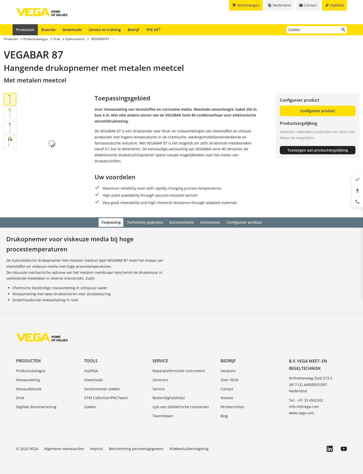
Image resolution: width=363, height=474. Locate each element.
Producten (25, 29)
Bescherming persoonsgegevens (136, 448)
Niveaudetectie (29, 388)
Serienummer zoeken (102, 388)
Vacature (228, 370)
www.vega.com (301, 412)
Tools (91, 360)
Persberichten (232, 406)
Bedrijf (133, 29)
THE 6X (153, 29)
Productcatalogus (30, 370)
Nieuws (227, 397)
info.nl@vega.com (304, 405)
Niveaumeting (28, 379)
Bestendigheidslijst (169, 397)
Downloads (72, 29)
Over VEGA (229, 379)
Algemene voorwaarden (64, 448)
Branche (48, 29)
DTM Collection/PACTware (106, 397)
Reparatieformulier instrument (179, 370)
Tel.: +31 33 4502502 (306, 399)
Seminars (160, 379)
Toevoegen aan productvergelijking (317, 150)
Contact (227, 388)
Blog (224, 415)
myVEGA (91, 370)
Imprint (96, 448)
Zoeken (90, 406)
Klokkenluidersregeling (189, 448)
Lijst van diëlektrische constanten (181, 406)
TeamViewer (163, 415)
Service (160, 360)
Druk (20, 397)
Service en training (105, 29)
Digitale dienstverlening (36, 406)
